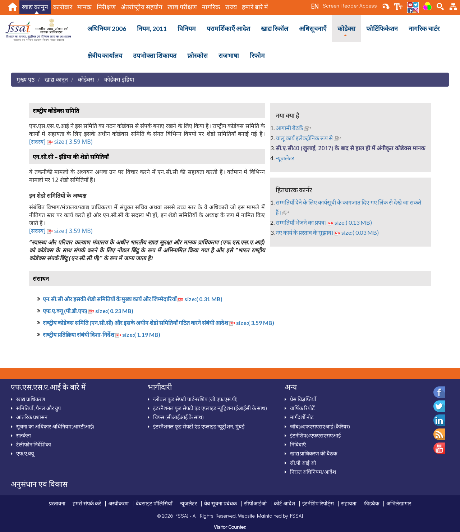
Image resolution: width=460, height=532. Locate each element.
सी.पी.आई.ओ (303, 462)
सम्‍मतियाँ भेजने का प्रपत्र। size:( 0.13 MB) (324, 222)
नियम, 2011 (152, 28)
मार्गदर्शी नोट (302, 417)
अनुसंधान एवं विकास (39, 484)
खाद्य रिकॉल (274, 28)
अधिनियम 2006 (106, 28)
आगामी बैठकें (293, 127)
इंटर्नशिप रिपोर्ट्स (318, 503)
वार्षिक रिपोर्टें (302, 408)
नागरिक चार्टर (424, 28)
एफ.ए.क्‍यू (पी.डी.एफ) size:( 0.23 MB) (88, 310)
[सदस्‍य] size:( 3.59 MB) (60, 142)
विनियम (187, 28)
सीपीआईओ (255, 503)
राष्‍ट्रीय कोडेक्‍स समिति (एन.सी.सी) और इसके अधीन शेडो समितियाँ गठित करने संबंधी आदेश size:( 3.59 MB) (158, 322)
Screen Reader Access (350, 5)
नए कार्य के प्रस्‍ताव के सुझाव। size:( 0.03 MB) (327, 232)
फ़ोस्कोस (197, 55)
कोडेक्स (346, 28)
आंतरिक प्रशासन (31, 417)
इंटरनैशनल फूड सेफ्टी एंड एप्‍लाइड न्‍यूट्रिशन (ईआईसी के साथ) (210, 408)
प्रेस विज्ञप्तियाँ (303, 399)
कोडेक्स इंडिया (119, 79)
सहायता (348, 503)
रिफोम (257, 55)
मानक (84, 7)
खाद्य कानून (35, 7)
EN (314, 6)
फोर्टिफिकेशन (382, 28)
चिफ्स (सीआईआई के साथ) (178, 417)
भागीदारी (160, 387)
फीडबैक (371, 503)
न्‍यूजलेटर (285, 158)
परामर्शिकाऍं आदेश (228, 28)
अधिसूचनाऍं (313, 28)
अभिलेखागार (398, 503)
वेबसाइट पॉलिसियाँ (154, 503)
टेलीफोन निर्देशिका (33, 444)
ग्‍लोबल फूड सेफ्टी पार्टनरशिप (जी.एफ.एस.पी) (195, 399)
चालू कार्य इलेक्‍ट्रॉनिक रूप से (308, 137)
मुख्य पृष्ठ (25, 79)
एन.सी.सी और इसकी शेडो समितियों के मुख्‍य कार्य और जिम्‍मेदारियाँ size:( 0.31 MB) (132, 298)
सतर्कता (23, 435)
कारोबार (62, 7)
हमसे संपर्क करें (87, 503)
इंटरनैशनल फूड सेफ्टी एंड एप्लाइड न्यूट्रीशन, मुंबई (198, 426)
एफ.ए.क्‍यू (25, 453)
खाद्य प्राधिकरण (30, 399)
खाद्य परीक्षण (182, 7)
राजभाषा (228, 55)
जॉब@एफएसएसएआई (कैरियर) (320, 426)
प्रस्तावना (57, 503)
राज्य (231, 7)
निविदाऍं (298, 444)
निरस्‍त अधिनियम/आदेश (313, 471)
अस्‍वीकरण (118, 503)
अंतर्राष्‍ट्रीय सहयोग (141, 7)
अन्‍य (291, 387)
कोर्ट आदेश (284, 503)
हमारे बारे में (255, 7)
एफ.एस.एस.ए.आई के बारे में (48, 387)
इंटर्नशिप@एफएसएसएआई (315, 435)
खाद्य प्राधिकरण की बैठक (313, 453)
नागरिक (211, 7)
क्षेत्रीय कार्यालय (104, 55)
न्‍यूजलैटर (188, 503)
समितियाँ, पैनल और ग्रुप (38, 408)
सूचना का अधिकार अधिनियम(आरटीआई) (55, 426)
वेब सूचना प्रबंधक (220, 503)
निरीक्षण (106, 7)
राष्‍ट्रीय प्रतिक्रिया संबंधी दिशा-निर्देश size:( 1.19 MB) (101, 334)
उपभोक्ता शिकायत (154, 55)
